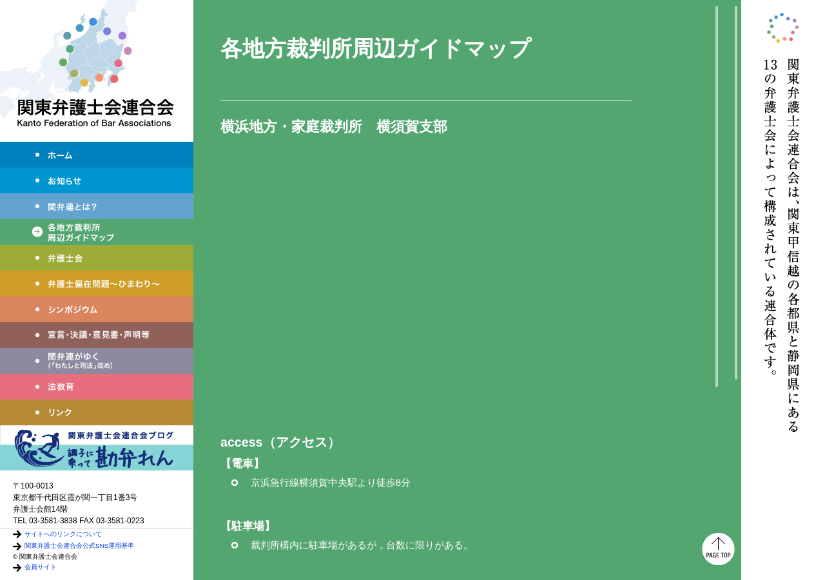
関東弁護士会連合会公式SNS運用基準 (79, 545)
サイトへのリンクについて (63, 533)
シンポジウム (96, 309)
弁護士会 (96, 258)
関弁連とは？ (96, 206)
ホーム (96, 155)
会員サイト (40, 566)
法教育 (96, 387)
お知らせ (96, 180)
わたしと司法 (96, 361)
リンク (96, 412)
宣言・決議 (96, 335)
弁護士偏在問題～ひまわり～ (96, 283)
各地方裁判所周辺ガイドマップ (96, 232)
